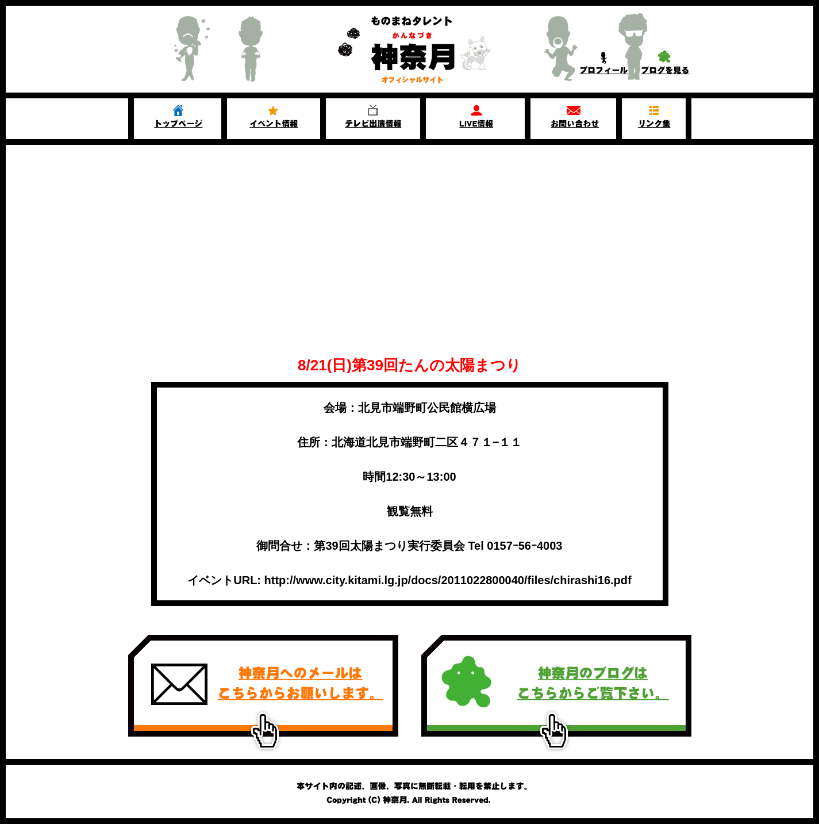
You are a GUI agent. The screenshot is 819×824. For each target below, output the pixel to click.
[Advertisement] (409, 259)
